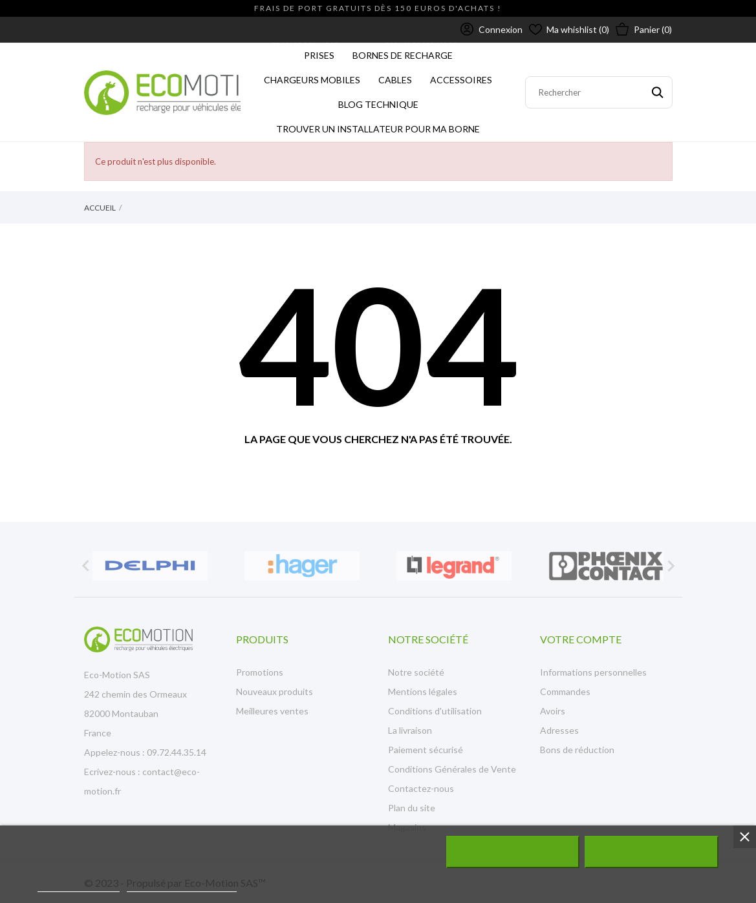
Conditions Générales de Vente (452, 768)
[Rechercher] (599, 92)
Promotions (259, 672)
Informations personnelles (593, 672)
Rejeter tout (512, 852)
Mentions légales (422, 691)
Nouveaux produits (274, 691)
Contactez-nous (421, 788)
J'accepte (651, 852)
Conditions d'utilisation (435, 710)
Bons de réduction (577, 749)
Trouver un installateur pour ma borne (378, 128)
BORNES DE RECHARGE (405, 52)
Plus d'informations (78, 885)
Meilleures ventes (272, 710)
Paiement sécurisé (425, 749)
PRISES (317, 52)
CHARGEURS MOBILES (315, 76)
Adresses (559, 730)
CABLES (393, 76)
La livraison (410, 730)
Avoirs (552, 710)
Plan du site (411, 807)
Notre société (416, 672)
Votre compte (580, 639)
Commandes (565, 691)
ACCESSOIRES (464, 76)
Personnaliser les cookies (182, 885)
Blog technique (378, 104)
